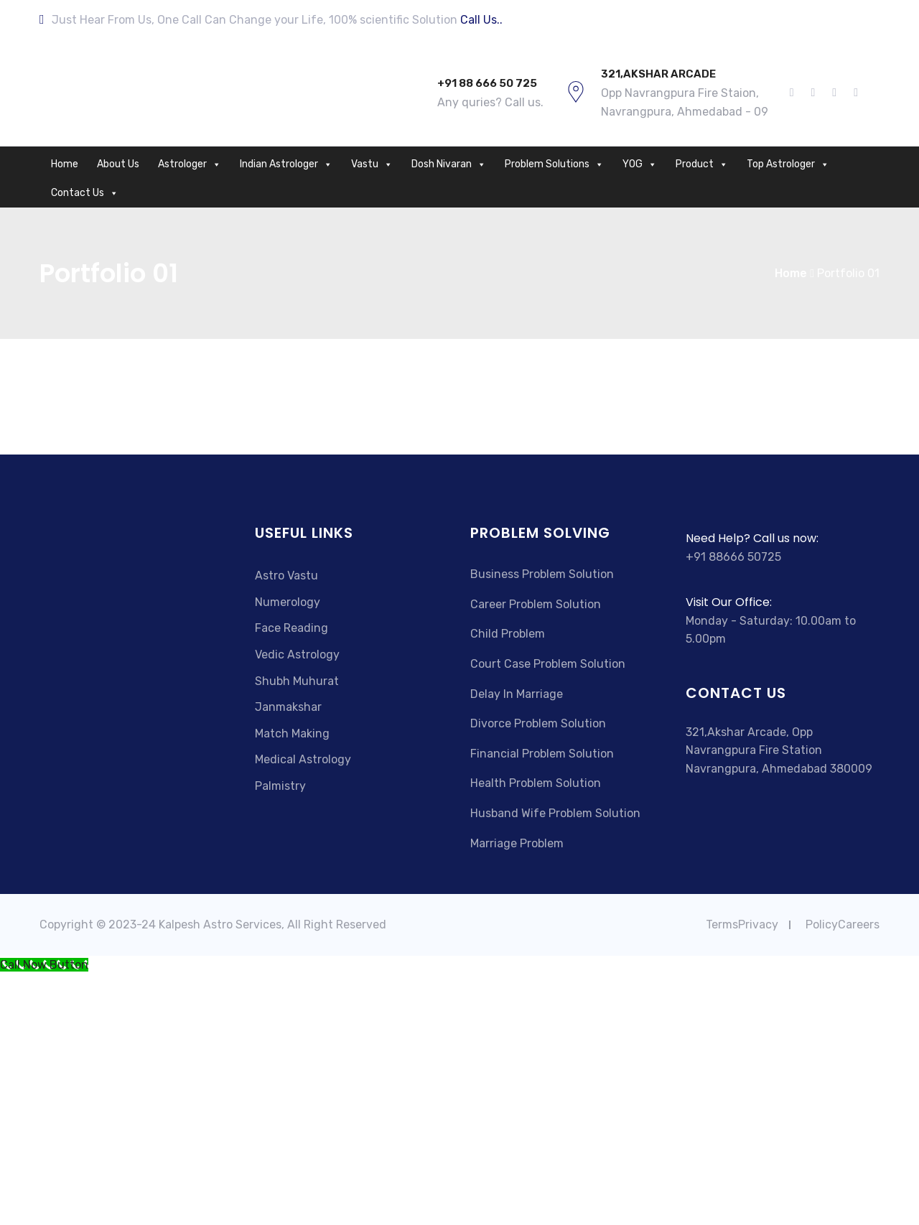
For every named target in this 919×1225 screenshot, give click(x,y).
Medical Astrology (303, 759)
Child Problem (507, 634)
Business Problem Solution (542, 574)
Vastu (372, 164)
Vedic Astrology (297, 654)
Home (64, 164)
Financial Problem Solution (542, 753)
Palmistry (280, 786)
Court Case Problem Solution (547, 664)
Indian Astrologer (286, 164)
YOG (639, 164)
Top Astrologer (788, 164)
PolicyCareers (843, 924)
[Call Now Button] (44, 965)
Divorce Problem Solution (538, 723)
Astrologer (189, 164)
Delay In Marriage (516, 694)
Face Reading (291, 628)
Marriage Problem (517, 843)
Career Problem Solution (535, 604)
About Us (118, 164)
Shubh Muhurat (297, 681)
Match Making (292, 733)
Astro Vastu (286, 575)
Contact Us (84, 193)
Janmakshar (288, 707)
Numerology (287, 602)
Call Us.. (481, 20)
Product (702, 164)
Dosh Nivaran (448, 164)
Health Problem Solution (535, 783)
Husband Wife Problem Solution (555, 813)
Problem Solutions (554, 164)
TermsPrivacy (742, 924)
